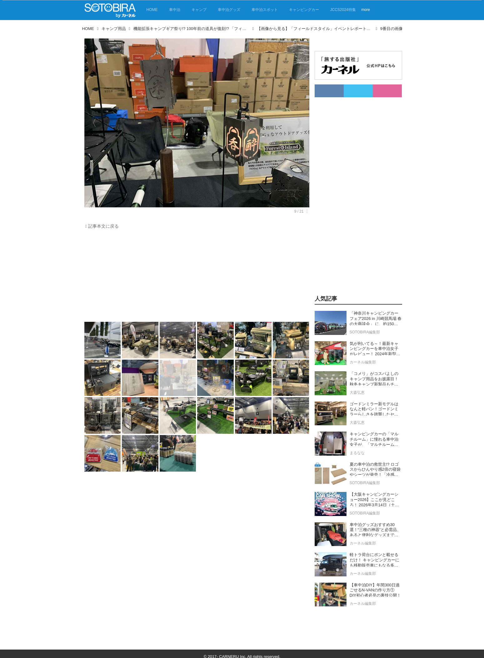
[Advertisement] (195, 277)
